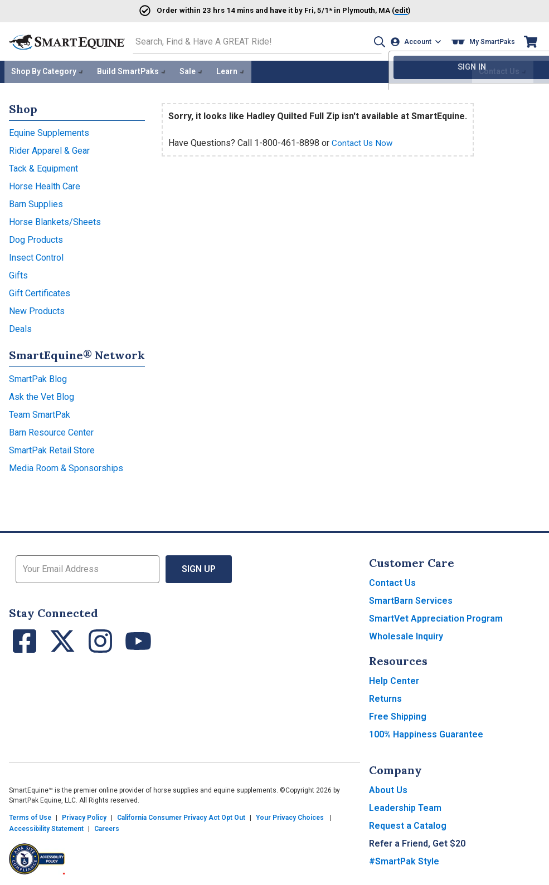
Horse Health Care (44, 184)
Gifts (18, 273)
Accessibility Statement (46, 826)
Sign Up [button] (199, 566)
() (379, 10)
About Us (388, 788)
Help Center (394, 678)
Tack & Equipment (43, 166)
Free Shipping (397, 714)
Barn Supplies (36, 202)
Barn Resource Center (51, 430)
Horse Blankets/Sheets (55, 219)
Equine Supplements (49, 130)
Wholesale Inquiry (406, 634)
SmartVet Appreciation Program (436, 616)
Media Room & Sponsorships (66, 466)
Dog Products (36, 237)
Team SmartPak (39, 412)
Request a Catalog (407, 823)
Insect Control (36, 255)
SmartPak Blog (38, 376)
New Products (37, 309)
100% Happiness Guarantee (426, 732)
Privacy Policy (84, 815)
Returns (385, 696)
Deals (20, 326)
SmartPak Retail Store (52, 448)
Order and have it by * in (246, 10)
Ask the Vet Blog (41, 394)
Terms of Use (30, 815)
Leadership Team (405, 805)
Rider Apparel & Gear (49, 148)
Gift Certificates (39, 291)
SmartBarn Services (411, 598)
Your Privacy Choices (290, 815)
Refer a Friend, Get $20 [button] (417, 841)
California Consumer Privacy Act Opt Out (181, 815)
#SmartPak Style (404, 859)
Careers (106, 826)
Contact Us (392, 580)
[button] (374, 41)
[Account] (417, 41)
